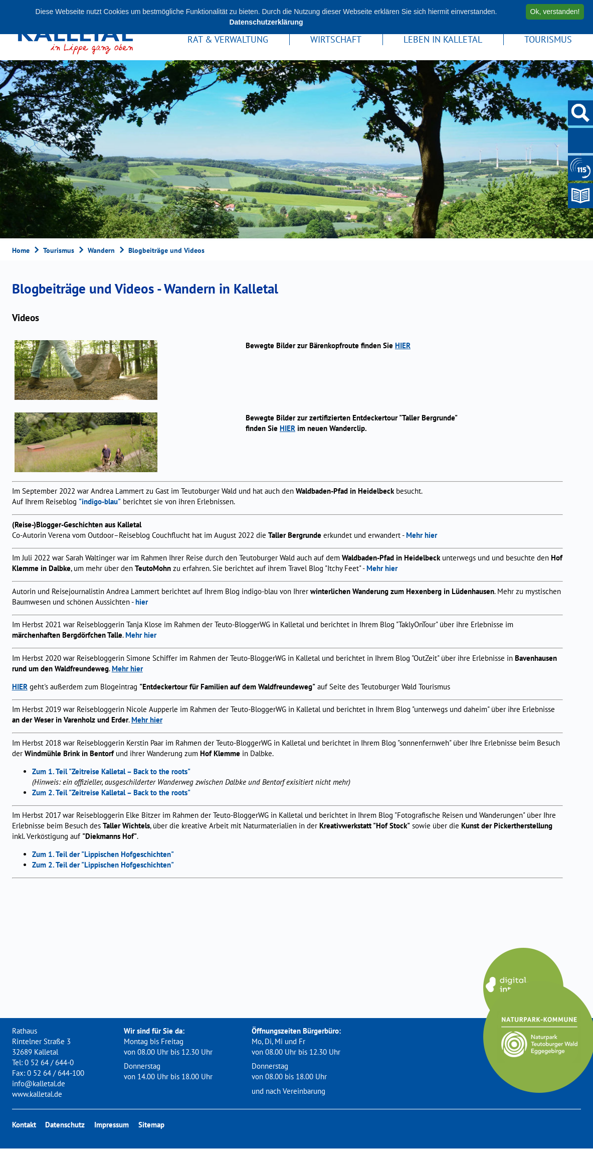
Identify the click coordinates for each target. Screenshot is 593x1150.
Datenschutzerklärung (266, 22)
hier (141, 603)
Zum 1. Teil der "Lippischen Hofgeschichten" (103, 855)
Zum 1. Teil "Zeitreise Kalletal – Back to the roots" (111, 772)
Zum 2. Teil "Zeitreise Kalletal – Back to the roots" (111, 793)
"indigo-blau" (100, 503)
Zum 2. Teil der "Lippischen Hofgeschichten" (103, 866)
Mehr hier (421, 536)
